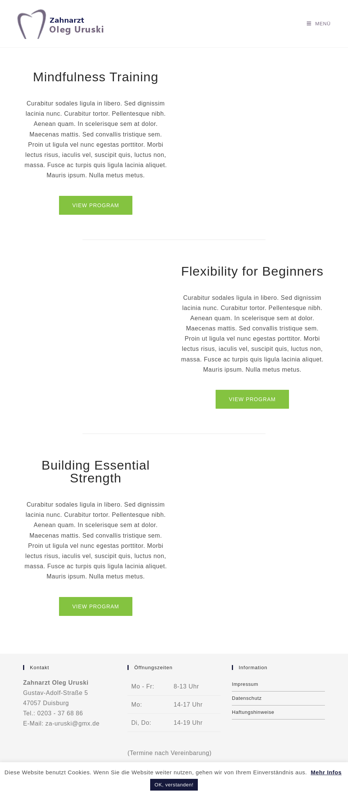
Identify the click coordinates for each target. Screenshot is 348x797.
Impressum (245, 684)
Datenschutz (247, 698)
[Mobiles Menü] (319, 23)
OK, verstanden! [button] (174, 785)
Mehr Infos (326, 772)
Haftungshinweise (253, 712)
